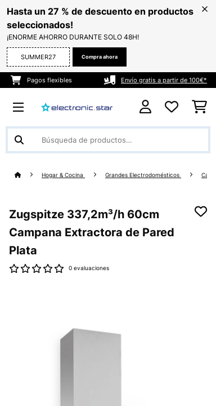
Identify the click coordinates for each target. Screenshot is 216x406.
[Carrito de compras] (199, 107)
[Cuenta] (145, 107)
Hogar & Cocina (63, 175)
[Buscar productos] (108, 139)
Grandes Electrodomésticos (143, 175)
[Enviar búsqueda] (19, 140)
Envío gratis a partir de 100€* (164, 80)
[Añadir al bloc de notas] (201, 211)
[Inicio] (28, 175)
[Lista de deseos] (171, 107)
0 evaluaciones (89, 268)
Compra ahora (100, 57)
